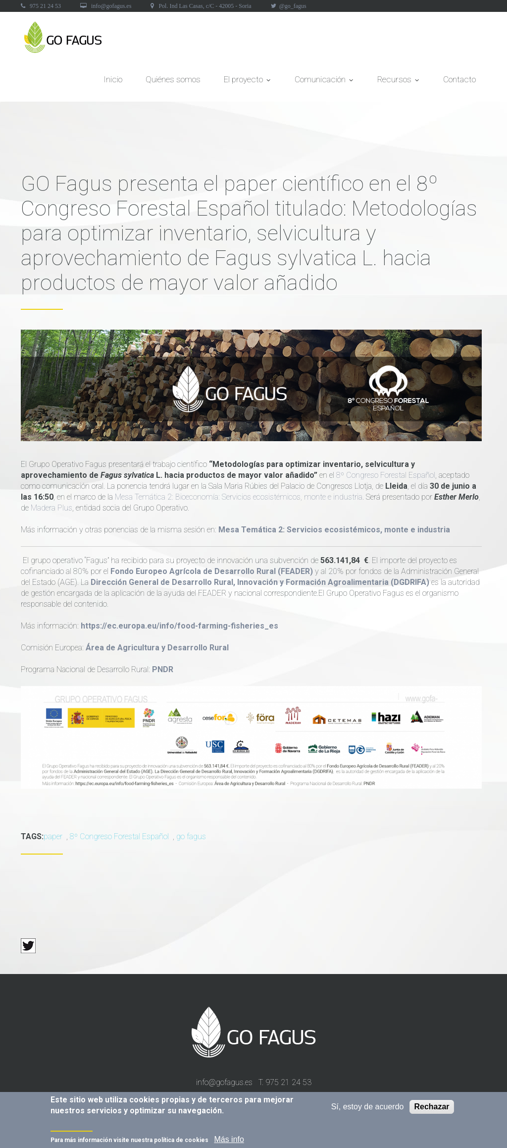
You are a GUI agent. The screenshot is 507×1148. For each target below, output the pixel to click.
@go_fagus (292, 6)
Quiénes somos (173, 79)
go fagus (191, 836)
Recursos (398, 82)
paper (53, 836)
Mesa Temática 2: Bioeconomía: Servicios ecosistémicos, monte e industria (237, 497)
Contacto (459, 79)
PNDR (162, 669)
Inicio (112, 79)
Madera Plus (50, 508)
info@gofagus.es (111, 6)
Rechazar (431, 1108)
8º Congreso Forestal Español (385, 475)
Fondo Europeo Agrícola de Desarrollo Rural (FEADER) (211, 571)
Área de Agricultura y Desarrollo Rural (157, 647)
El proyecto (247, 82)
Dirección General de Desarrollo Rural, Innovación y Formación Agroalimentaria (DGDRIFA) (260, 582)
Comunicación (324, 82)
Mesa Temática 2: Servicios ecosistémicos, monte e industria (334, 529)
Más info (229, 1141)
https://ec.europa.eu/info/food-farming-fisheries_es (179, 626)
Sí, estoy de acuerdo (367, 1108)
